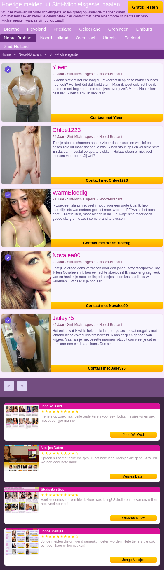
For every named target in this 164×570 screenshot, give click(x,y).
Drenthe (11, 29)
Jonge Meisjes (133, 560)
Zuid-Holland (16, 46)
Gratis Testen (145, 7)
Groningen (118, 29)
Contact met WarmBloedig (106, 243)
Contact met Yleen (106, 117)
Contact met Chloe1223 (107, 180)
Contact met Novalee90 (107, 305)
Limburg (144, 29)
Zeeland (132, 37)
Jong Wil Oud (133, 435)
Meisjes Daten (133, 476)
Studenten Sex (133, 518)
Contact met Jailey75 (106, 368)
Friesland (62, 29)
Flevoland (36, 29)
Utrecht (110, 37)
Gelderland (89, 29)
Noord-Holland (54, 37)
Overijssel (85, 37)
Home (6, 54)
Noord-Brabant (18, 37)
